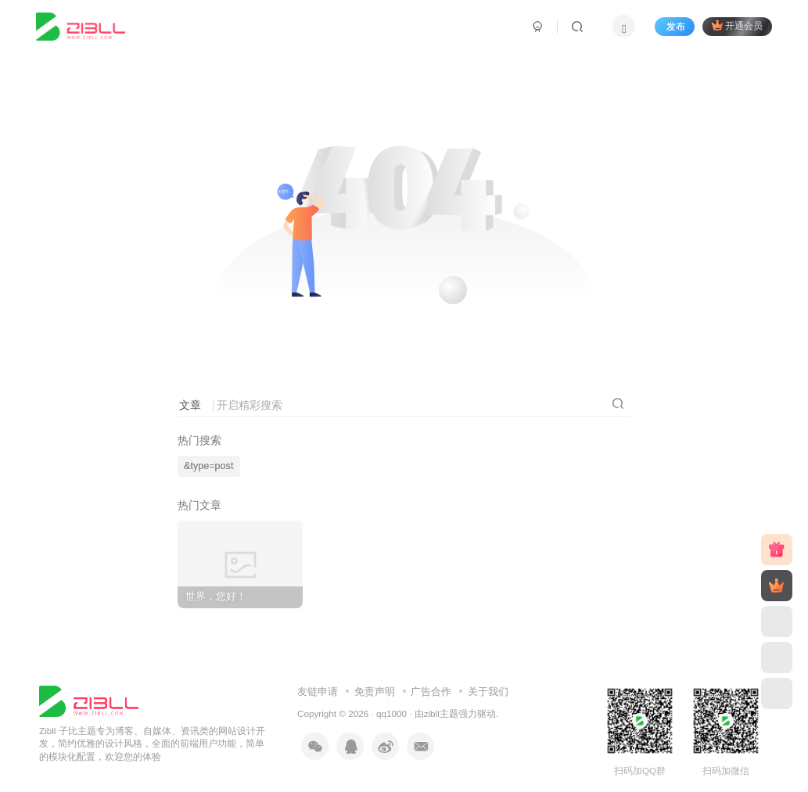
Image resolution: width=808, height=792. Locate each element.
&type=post (208, 466)
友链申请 (317, 691)
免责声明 (374, 691)
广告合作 (431, 691)
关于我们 (488, 691)
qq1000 (391, 713)
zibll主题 (441, 713)
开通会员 (737, 25)
